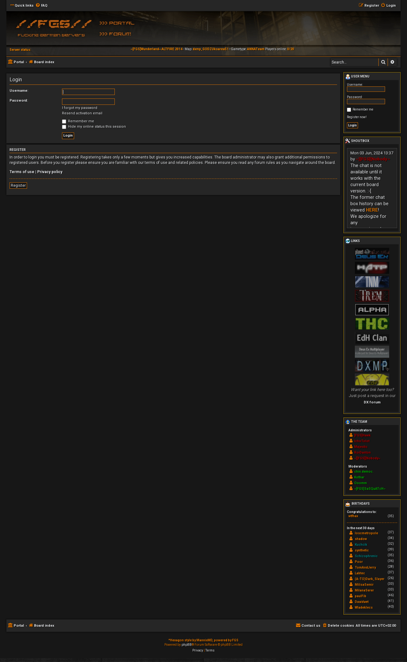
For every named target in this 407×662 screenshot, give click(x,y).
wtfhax (353, 516)
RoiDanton (362, 452)
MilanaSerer (364, 590)
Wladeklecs (364, 607)
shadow (361, 539)
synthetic (362, 550)
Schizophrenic (366, 556)
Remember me (78, 121)
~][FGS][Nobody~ (373, 159)
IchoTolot (361, 441)
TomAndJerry (365, 567)
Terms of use (22, 172)
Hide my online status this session (94, 127)
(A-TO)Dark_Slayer (369, 579)
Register (18, 185)
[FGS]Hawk (362, 435)
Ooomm (360, 483)
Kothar (359, 477)
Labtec (360, 573)
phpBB (187, 644)
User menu (357, 76)
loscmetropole (366, 533)
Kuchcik (361, 544)
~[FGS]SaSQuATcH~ (369, 488)
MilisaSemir (364, 584)
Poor (359, 562)
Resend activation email (82, 113)
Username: (19, 91)
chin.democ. (364, 471)
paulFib (360, 596)
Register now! (357, 117)
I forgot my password (79, 108)
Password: (19, 100)
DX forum (372, 402)
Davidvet (362, 602)
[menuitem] (41, 6)
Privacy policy (49, 172)
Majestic (361, 447)
